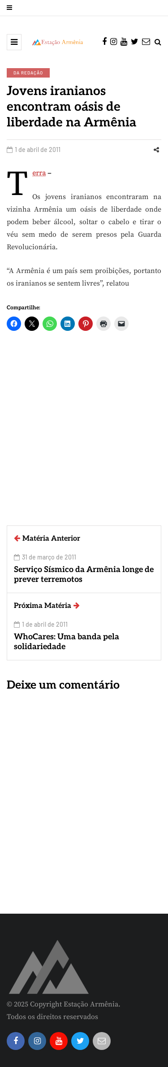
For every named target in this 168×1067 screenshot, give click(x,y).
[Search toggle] (158, 42)
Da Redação (28, 72)
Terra (39, 173)
